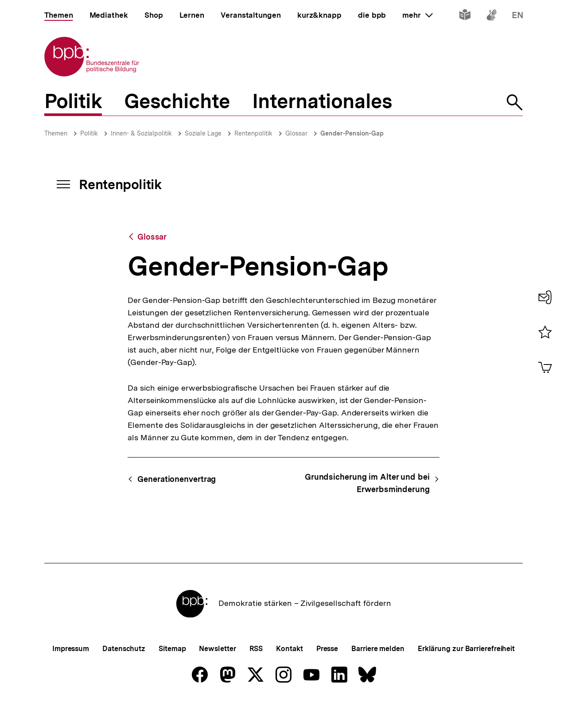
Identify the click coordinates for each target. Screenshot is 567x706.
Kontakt (289, 648)
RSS (256, 648)
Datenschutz (123, 648)
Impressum (70, 648)
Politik (89, 133)
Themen (55, 133)
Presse (327, 648)
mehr (417, 15)
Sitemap (172, 648)
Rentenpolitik (253, 133)
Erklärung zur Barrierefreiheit (466, 648)
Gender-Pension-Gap (352, 133)
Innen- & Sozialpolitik (141, 133)
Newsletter (217, 648)
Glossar (296, 133)
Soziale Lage (203, 133)
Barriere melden (377, 648)
